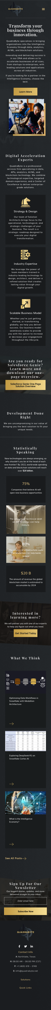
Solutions (25, 979)
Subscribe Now (25, 911)
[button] (43, 9)
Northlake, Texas (26, 956)
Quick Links (25, 987)
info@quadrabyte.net (27, 971)
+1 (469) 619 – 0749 (27, 966)
